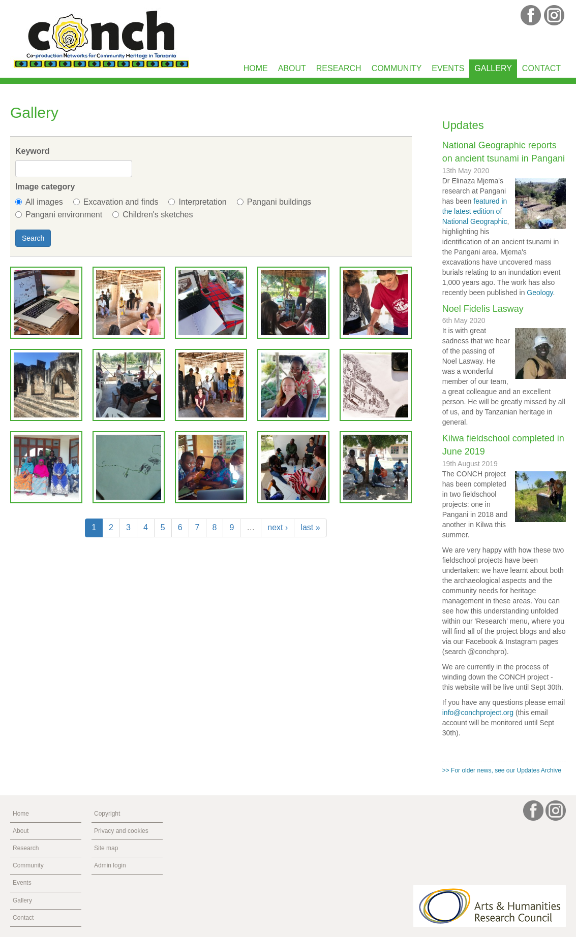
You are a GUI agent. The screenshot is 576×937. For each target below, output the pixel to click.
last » (310, 527)
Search (33, 238)
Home (256, 68)
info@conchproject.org (477, 712)
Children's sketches (152, 214)
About (292, 68)
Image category (45, 186)
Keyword (32, 151)
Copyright (107, 813)
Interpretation (197, 202)
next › (277, 527)
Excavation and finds (116, 202)
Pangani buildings (274, 202)
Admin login (110, 865)
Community (397, 68)
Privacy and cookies (121, 830)
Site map (106, 848)
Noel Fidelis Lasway (483, 309)
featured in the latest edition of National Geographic (474, 211)
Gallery (493, 68)
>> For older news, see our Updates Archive (501, 770)
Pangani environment (58, 214)
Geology (540, 292)
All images (39, 202)
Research (338, 68)
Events (448, 68)
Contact (541, 68)
